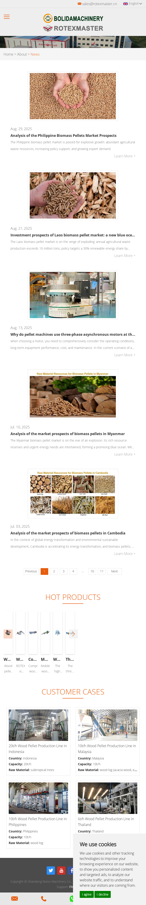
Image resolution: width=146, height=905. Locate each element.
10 (92, 571)
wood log (37, 843)
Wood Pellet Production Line (108, 659)
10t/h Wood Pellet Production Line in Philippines (38, 821)
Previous (31, 571)
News (35, 54)
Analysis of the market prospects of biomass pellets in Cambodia (67, 533)
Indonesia (30, 758)
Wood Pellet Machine (37, 659)
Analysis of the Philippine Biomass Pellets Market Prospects (63, 135)
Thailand (98, 831)
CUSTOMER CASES (73, 691)
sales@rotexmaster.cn (99, 3)
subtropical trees (42, 770)
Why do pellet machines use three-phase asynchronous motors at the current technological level (72, 334)
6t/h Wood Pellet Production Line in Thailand (106, 821)
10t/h (96, 764)
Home (8, 54)
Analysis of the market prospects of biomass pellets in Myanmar (67, 433)
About (22, 54)
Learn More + (125, 156)
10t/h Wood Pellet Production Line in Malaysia (107, 748)
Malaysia (98, 758)
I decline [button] (102, 894)
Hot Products (73, 597)
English (135, 3)
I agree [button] (87, 894)
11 (102, 571)
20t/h (27, 764)
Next (114, 571)
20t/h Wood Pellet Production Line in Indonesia (38, 748)
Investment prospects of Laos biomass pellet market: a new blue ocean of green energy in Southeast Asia (72, 235)
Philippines (30, 831)
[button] (137, 634)
